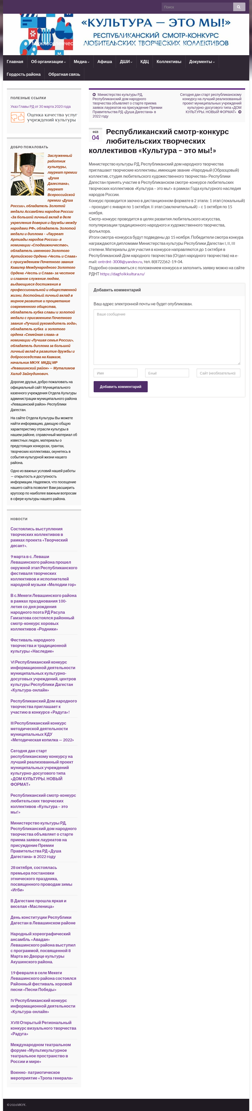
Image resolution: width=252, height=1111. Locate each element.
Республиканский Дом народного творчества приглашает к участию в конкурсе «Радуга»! (44, 706)
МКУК (126, 35)
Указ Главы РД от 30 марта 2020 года (41, 106)
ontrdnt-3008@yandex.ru (120, 261)
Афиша (104, 61)
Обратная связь (64, 74)
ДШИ (126, 61)
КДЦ (144, 61)
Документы (202, 61)
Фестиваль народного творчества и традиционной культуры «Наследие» (39, 645)
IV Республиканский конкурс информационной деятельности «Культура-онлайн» (43, 1006)
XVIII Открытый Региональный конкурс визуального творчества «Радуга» (43, 1028)
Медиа (82, 61)
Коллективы (169, 61)
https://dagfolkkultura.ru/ (122, 273)
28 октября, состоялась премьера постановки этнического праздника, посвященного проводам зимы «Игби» (41, 878)
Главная (15, 61)
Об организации (48, 61)
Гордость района (24, 74)
